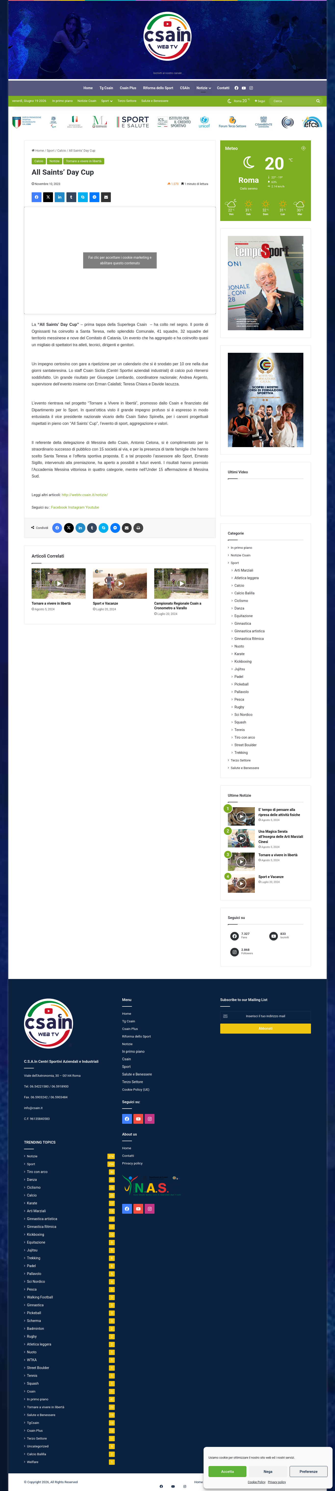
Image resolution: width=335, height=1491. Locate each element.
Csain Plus (128, 88)
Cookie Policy (256, 1482)
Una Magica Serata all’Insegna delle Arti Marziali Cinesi (280, 837)
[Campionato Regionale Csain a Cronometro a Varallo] (181, 583)
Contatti (223, 88)
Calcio (61, 150)
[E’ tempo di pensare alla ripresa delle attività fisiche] (241, 816)
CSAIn (185, 88)
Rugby (239, 707)
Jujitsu (239, 669)
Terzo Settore (126, 101)
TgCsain (33, 1423)
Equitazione (243, 616)
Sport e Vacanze (105, 603)
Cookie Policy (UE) (135, 1089)
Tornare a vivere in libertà (84, 161)
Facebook (59, 507)
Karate (239, 654)
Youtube (92, 507)
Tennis (239, 730)
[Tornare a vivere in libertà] (59, 583)
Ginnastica (242, 623)
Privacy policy (277, 1482)
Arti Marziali (243, 570)
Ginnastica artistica (249, 631)
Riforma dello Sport (158, 88)
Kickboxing (243, 661)
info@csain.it (33, 1108)
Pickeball (241, 684)
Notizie (201, 88)
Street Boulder (245, 745)
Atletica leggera (246, 578)
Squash (240, 722)
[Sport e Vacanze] (120, 583)
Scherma (34, 1321)
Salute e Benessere (154, 101)
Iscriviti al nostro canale (167, 73)
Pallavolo (241, 692)
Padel (238, 677)
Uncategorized (38, 1446)
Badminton (35, 1329)
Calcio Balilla (244, 593)
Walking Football (40, 1297)
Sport (105, 101)
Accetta (227, 1471)
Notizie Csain (86, 101)
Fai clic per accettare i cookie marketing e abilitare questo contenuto (119, 260)
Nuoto (239, 646)
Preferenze (309, 1471)
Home (88, 88)
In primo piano (62, 101)
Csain (31, 1391)
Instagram (76, 507)
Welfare (32, 1462)
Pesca (239, 699)
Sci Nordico (243, 715)
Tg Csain (106, 88)
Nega (268, 1471)
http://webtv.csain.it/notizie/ (85, 495)
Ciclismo (241, 601)
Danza (239, 608)
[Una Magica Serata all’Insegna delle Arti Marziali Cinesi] (241, 838)
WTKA (32, 1360)
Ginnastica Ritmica (249, 639)
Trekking (241, 753)
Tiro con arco (244, 737)
